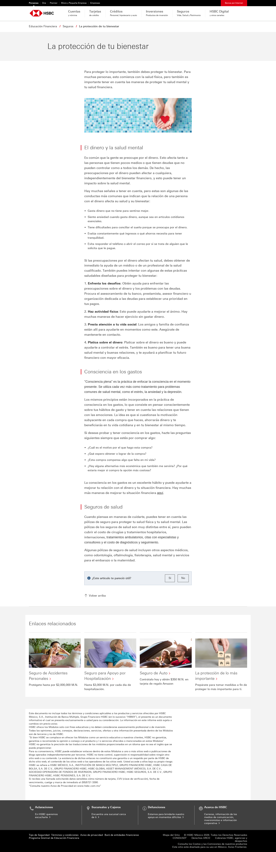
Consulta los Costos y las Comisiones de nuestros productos (212, 843)
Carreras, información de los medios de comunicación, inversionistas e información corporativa (220, 819)
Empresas (95, 3)
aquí (160, 493)
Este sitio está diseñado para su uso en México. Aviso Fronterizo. (209, 846)
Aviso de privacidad (91, 835)
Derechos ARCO (201, 838)
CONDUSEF (180, 838)
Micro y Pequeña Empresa (74, 3)
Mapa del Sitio (171, 835)
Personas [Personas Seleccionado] (33, 3)
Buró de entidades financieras (122, 835)
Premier (53, 3)
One (44, 3)
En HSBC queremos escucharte (46, 816)
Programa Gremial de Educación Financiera (54, 838)
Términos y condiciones (65, 835)
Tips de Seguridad (39, 835)
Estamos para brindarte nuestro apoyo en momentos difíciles (166, 816)
